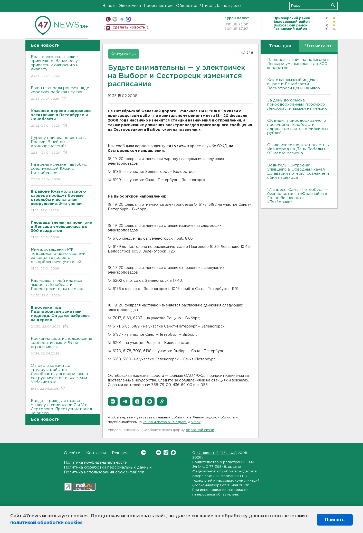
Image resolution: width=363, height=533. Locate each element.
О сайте (72, 453)
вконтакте (114, 19)
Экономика (130, 5)
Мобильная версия (108, 19)
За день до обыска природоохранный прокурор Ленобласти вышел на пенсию (297, 104)
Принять (335, 519)
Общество (186, 5)
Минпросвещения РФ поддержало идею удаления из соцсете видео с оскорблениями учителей (61, 259)
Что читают (318, 46)
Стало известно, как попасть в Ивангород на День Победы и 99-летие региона (298, 149)
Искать (333, 5)
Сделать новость (128, 27)
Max (173, 452)
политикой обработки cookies (46, 523)
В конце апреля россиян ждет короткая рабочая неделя (61, 93)
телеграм (121, 19)
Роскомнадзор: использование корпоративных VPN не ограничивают (61, 346)
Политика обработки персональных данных (108, 467)
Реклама (120, 453)
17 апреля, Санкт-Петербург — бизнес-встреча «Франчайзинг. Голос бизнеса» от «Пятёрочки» (298, 196)
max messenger (128, 19)
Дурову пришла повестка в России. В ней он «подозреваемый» (61, 145)
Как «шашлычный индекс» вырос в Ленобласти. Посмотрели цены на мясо (61, 288)
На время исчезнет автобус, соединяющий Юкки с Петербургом (61, 172)
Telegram (166, 452)
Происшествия (158, 5)
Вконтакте (143, 452)
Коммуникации (123, 54)
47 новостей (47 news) (216, 453)
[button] (113, 401)
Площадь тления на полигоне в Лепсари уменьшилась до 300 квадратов (298, 64)
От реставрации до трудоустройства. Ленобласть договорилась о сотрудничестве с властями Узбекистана (61, 377)
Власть (109, 5)
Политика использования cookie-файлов (104, 472)
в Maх (195, 422)
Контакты (96, 453)
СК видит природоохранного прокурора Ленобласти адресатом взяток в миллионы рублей (297, 127)
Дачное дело (228, 5)
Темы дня (280, 46)
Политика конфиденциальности (95, 462)
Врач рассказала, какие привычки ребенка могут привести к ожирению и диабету (61, 66)
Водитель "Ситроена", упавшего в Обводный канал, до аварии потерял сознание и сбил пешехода (298, 171)
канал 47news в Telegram (165, 422)
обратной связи (200, 430)
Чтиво (206, 5)
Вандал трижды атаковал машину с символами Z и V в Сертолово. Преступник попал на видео (61, 410)
